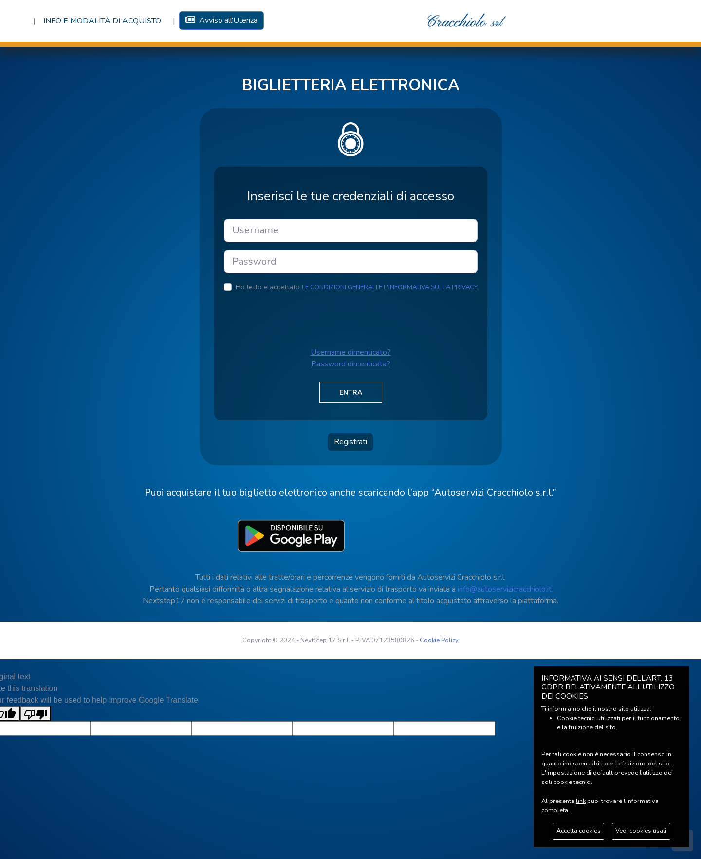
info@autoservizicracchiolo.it (505, 589)
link (581, 801)
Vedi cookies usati (640, 830)
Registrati (350, 442)
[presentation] (298, 320)
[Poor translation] (35, 713)
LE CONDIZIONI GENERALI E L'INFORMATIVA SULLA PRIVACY (390, 287)
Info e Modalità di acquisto (102, 21)
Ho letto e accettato (357, 287)
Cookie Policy (439, 640)
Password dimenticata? (350, 364)
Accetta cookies (578, 830)
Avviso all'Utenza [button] (221, 20)
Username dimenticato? (351, 352)
